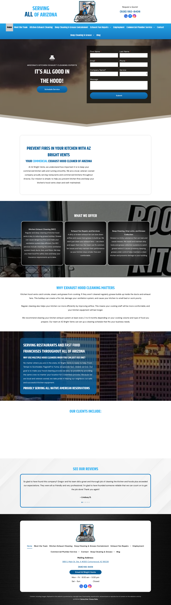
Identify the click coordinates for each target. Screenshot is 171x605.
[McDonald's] (96, 444)
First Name (95, 51)
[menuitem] (9, 27)
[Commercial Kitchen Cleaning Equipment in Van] (122, 165)
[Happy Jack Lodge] (74, 444)
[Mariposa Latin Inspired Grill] (74, 433)
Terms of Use (84, 599)
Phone (122, 60)
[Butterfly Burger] (117, 422)
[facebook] (130, 16)
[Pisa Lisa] (117, 433)
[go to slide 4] (87, 502)
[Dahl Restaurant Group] (32, 433)
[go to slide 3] (85, 502)
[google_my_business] (126, 16)
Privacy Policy (93, 599)
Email (92, 60)
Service (123, 70)
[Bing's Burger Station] (96, 422)
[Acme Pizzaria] (32, 422)
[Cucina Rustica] (53, 433)
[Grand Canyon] (53, 444)
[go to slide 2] (83, 502)
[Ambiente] (74, 422)
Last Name (124, 51)
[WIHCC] (139, 433)
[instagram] (134, 16)
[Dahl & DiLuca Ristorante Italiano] (96, 433)
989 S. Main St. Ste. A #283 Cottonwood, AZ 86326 (85, 561)
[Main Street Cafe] (139, 422)
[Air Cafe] (53, 422)
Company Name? (98, 70)
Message (94, 79)
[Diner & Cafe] (32, 444)
